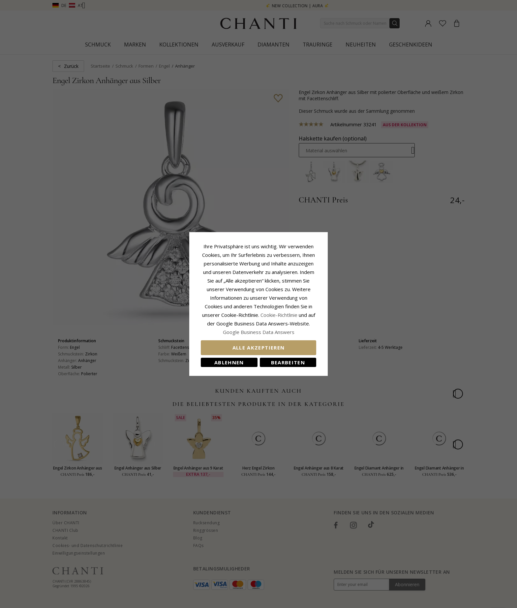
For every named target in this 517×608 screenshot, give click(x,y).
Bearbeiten (288, 362)
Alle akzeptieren (258, 347)
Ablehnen (229, 362)
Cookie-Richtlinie (278, 315)
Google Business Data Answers (258, 332)
